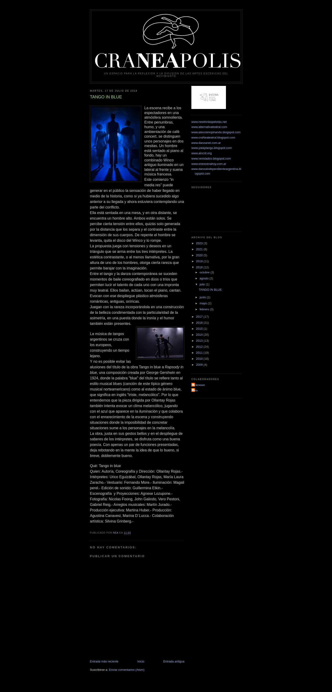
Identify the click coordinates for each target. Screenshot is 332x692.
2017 (200, 316)
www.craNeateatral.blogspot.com (213, 137)
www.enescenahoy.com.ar (208, 164)
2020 (200, 255)
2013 (200, 340)
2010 (200, 358)
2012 (200, 346)
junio (203, 297)
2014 (200, 334)
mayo (204, 303)
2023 (200, 243)
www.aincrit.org (201, 153)
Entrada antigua (173, 661)
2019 (200, 261)
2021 (200, 249)
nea (195, 390)
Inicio (140, 661)
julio (203, 284)
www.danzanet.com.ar (206, 143)
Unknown (199, 385)
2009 (200, 364)
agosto (205, 278)
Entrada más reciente (104, 661)
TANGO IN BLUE (210, 289)
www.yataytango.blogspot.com (211, 148)
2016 (200, 322)
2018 (200, 267)
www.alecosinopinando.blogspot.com (215, 132)
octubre (205, 272)
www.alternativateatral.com (209, 127)
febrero (205, 309)
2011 (200, 352)
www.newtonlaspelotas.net (209, 122)
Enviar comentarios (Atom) (126, 669)
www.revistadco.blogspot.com (211, 158)
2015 (200, 328)
